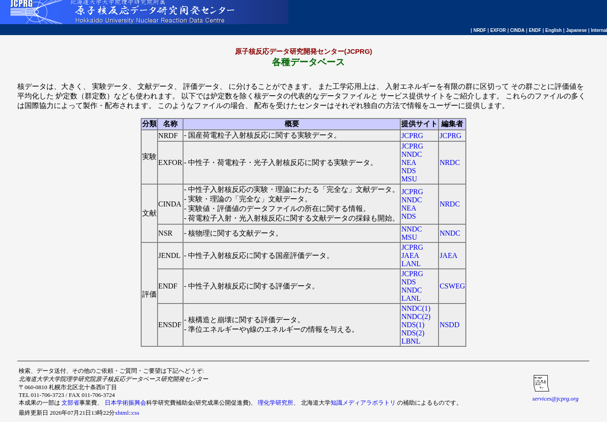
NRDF (480, 30)
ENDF (535, 30)
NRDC (449, 162)
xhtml (121, 412)
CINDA (517, 30)
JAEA (410, 255)
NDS (408, 171)
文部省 (70, 402)
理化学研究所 (275, 402)
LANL (411, 264)
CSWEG (452, 286)
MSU (409, 179)
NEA (408, 162)
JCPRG (412, 135)
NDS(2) (412, 333)
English (554, 30)
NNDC (411, 154)
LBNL (410, 341)
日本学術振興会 (125, 402)
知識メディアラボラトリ (363, 402)
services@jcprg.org (555, 398)
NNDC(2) (415, 316)
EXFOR (498, 30)
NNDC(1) (415, 308)
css (135, 412)
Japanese (576, 30)
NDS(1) (412, 325)
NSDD (449, 325)
